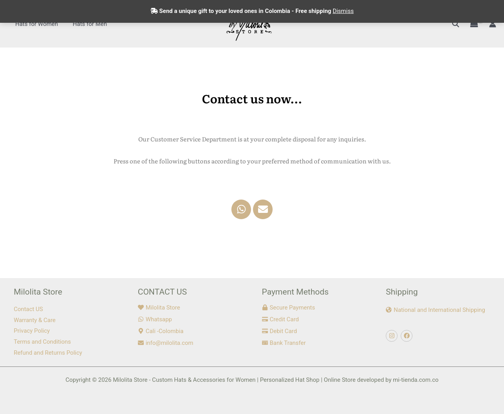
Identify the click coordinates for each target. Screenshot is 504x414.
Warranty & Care (35, 320)
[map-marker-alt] (161, 331)
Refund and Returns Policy (48, 352)
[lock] (288, 307)
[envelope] (166, 342)
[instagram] (393, 336)
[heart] (159, 307)
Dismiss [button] (343, 11)
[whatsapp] (155, 319)
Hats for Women (35, 23)
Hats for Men (85, 23)
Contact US (28, 309)
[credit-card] (280, 319)
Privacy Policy (32, 330)
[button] (455, 23)
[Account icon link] (492, 23)
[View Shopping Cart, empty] (474, 24)
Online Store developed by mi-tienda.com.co (381, 379)
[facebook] (407, 336)
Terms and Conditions (42, 341)
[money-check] (284, 342)
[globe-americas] (436, 309)
